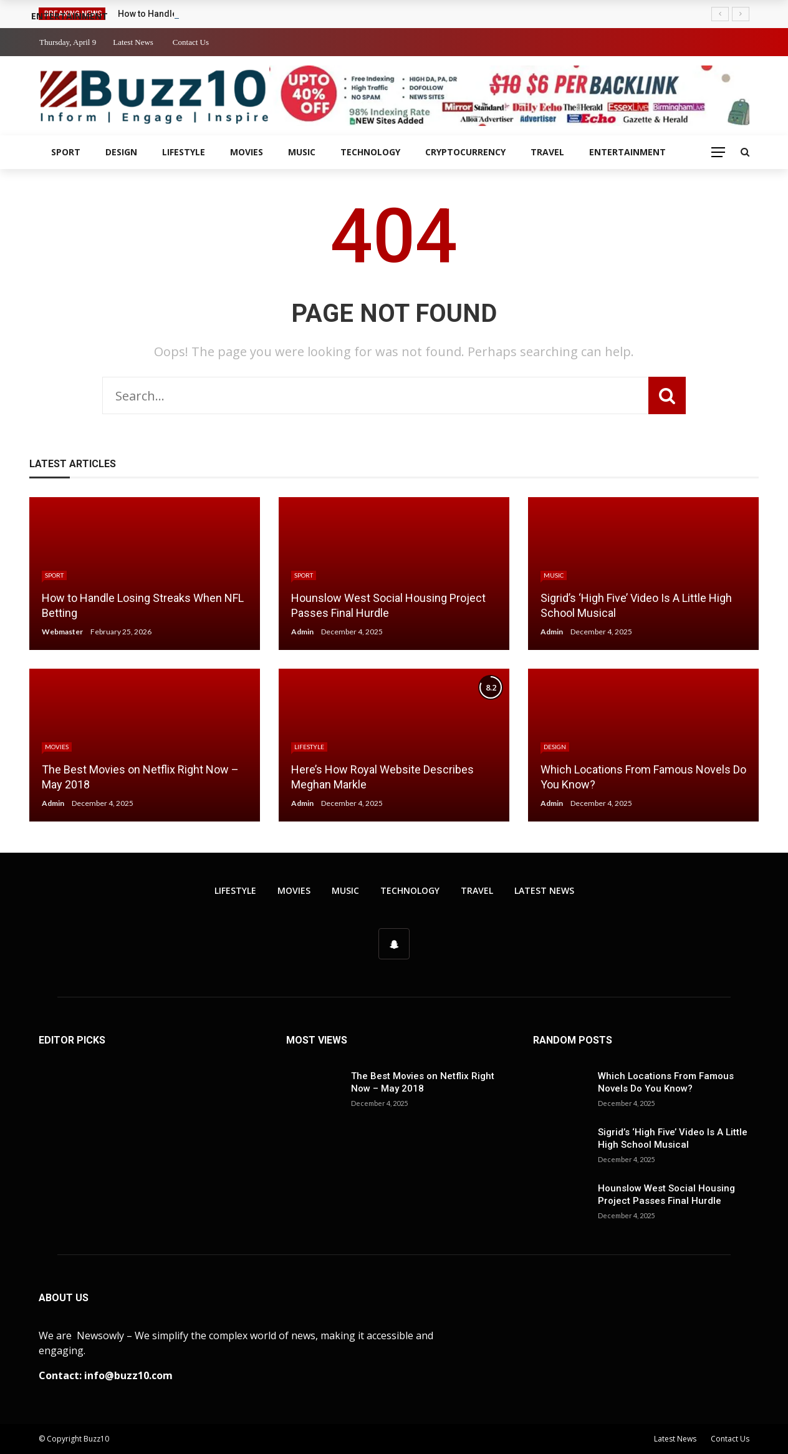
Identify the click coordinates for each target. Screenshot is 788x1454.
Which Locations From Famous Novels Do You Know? (666, 1082)
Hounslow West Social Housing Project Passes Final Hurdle (666, 1194)
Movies (246, 152)
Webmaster (62, 631)
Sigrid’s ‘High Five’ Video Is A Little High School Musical (672, 1138)
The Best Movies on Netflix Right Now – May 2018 (422, 1082)
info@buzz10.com (128, 1375)
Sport (65, 152)
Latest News (133, 42)
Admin (302, 631)
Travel (547, 152)
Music (301, 152)
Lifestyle (183, 152)
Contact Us (191, 42)
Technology (370, 152)
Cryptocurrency (465, 152)
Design (121, 152)
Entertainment (627, 152)
